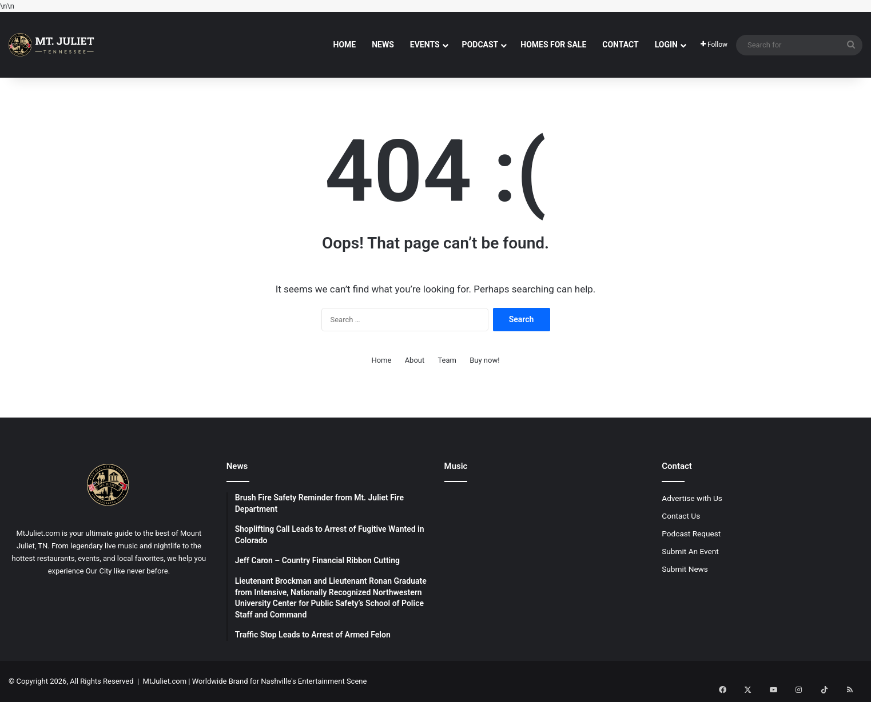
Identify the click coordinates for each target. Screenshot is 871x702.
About (415, 360)
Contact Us (681, 515)
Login (666, 44)
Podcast (480, 44)
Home (344, 44)
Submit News (685, 568)
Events (425, 44)
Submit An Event (690, 551)
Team (447, 360)
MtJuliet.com (164, 681)
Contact (620, 44)
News (383, 44)
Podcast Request (691, 533)
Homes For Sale (553, 44)
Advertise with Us (692, 498)
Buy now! (484, 360)
